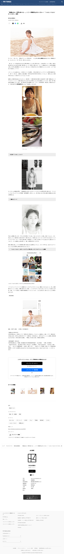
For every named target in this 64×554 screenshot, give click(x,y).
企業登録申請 (52, 1)
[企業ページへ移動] (32, 458)
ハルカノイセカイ (13, 423)
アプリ (17, 4)
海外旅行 (42, 420)
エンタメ (22, 4)
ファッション (34, 4)
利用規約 (36, 548)
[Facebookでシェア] (15, 23)
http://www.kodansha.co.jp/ (36, 478)
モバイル (13, 4)
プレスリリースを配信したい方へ (9, 524)
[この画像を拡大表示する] (12, 391)
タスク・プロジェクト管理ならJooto (42, 515)
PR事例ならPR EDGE (39, 520)
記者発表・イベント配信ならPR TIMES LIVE (25, 520)
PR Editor (19, 527)
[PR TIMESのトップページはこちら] (7, 2)
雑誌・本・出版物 (13, 414)
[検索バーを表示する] (62, 2)
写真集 (36, 420)
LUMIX (25, 420)
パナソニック (19, 420)
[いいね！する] (9, 23)
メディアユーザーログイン (32, 363)
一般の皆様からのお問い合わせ (37, 550)
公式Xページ (5, 538)
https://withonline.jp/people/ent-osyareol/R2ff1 (17, 429)
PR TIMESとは (5, 516)
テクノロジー (7, 4)
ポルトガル (11, 420)
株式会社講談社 (17, 445)
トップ (3, 445)
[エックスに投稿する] (13, 23)
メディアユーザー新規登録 (32, 369)
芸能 (20, 414)
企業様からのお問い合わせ (25, 550)
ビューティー (28, 4)
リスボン (48, 420)
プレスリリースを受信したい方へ (9, 521)
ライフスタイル (42, 4)
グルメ (53, 4)
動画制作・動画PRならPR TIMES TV (24, 517)
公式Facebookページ (6, 533)
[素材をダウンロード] (21, 23)
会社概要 (14, 548)
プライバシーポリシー (22, 548)
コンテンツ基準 (30, 548)
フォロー (32, 471)
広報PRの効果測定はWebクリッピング (25, 525)
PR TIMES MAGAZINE (22, 522)
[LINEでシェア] (18, 23)
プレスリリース (9, 445)
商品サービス (12, 408)
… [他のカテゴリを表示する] (56, 4)
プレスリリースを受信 (43, 1)
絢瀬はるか (21, 423)
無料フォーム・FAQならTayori (41, 517)
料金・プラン (5, 519)
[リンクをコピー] (24, 23)
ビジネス (48, 4)
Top (2, 4)
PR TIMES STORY (21, 515)
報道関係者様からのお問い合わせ (45, 548)
